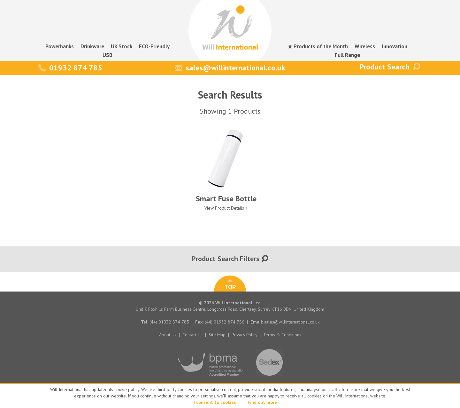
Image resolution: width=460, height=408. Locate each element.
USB (107, 55)
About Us (167, 335)
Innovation (394, 46)
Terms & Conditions (282, 335)
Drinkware (92, 46)
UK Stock (121, 46)
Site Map (217, 335)
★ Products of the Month (318, 46)
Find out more (262, 402)
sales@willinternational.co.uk (230, 68)
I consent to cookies (215, 402)
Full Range (347, 55)
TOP (230, 285)
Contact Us (192, 335)
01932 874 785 (70, 68)
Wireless (365, 46)
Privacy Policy (244, 335)
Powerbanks (59, 46)
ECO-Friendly (154, 46)
